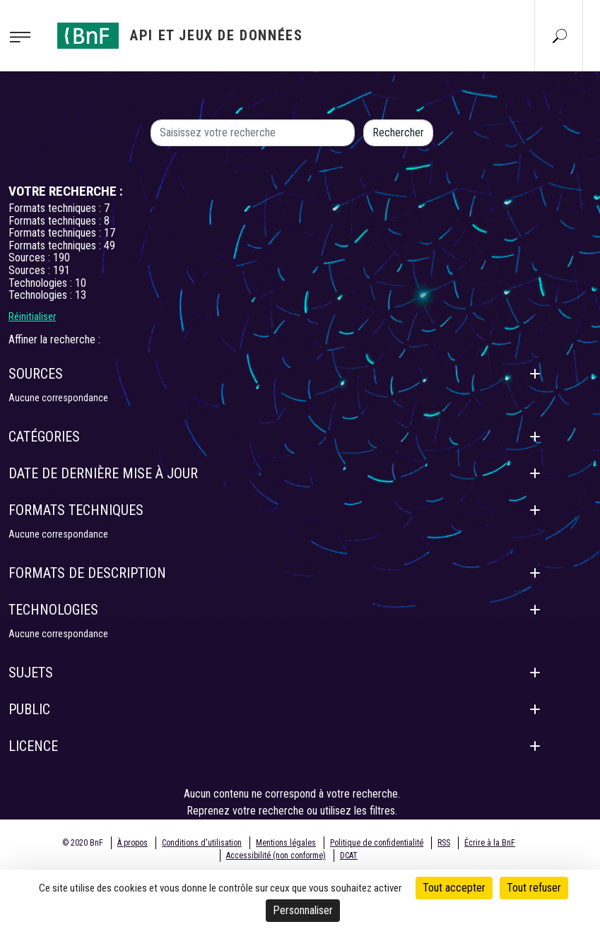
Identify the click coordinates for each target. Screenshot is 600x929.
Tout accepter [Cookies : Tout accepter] (454, 887)
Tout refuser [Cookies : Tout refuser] (534, 887)
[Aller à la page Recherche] (560, 35)
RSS (443, 843)
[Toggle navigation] (24, 36)
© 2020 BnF (82, 843)
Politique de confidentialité (376, 843)
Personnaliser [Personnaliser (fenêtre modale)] (303, 910)
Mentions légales (286, 843)
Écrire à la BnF (489, 843)
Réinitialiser (32, 316)
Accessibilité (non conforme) (276, 855)
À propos (132, 843)
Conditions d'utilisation (202, 843)
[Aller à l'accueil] (180, 35)
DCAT (349, 855)
